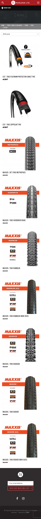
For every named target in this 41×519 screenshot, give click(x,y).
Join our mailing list (20, 488)
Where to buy (6, 8)
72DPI (27, 512)
